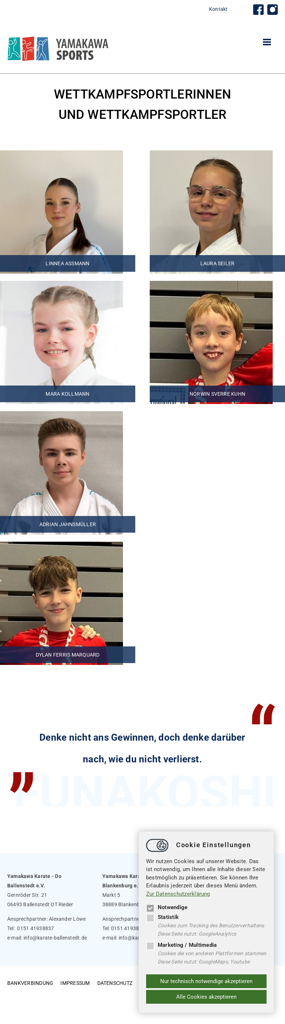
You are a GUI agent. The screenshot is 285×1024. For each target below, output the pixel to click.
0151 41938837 (35, 928)
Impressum (75, 983)
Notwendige (166, 907)
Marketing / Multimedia (181, 945)
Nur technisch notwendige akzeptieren (206, 981)
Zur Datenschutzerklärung (178, 894)
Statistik (162, 917)
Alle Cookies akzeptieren (206, 997)
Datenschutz (115, 983)
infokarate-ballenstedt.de (55, 938)
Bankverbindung (30, 983)
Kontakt (218, 9)
